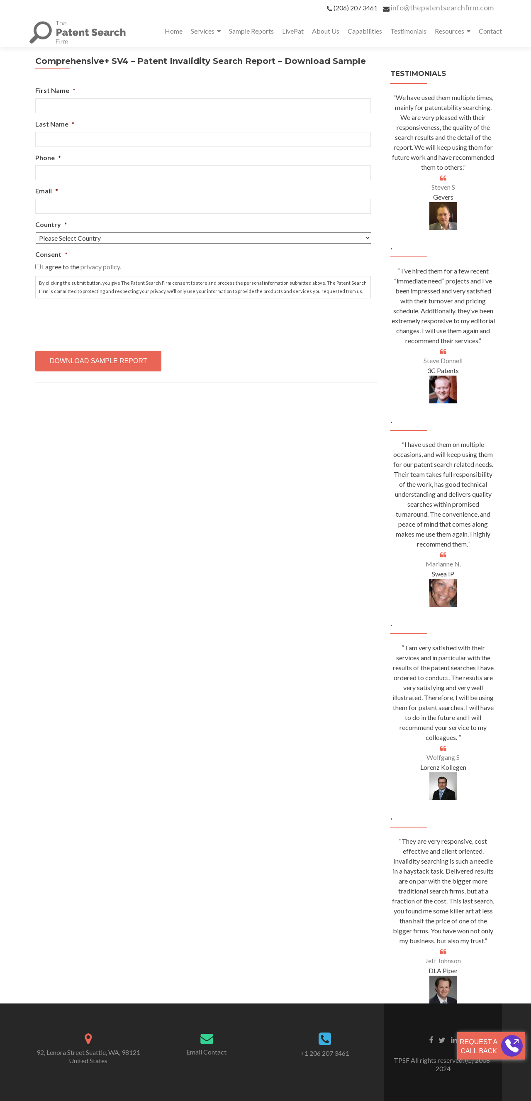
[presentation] (98, 321)
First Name (55, 90)
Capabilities (365, 31)
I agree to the (81, 267)
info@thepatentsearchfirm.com (442, 7)
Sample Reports (251, 31)
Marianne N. (443, 564)
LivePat (293, 31)
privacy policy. (100, 267)
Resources (449, 31)
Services (202, 31)
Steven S (443, 187)
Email (46, 191)
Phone (48, 157)
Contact (490, 31)
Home (174, 31)
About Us (325, 31)
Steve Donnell (443, 360)
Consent (51, 254)
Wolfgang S (443, 757)
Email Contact (206, 1052)
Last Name (55, 124)
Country (51, 224)
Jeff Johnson (443, 960)
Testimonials (408, 31)
